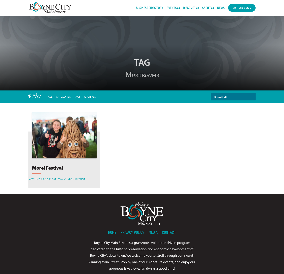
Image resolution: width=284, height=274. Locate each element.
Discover (189, 8)
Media (153, 232)
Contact (169, 232)
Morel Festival (47, 167)
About (206, 8)
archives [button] (90, 96)
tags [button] (77, 96)
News (221, 8)
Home (112, 232)
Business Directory (149, 8)
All (50, 96)
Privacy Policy (132, 232)
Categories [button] (63, 96)
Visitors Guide (242, 7)
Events (172, 8)
